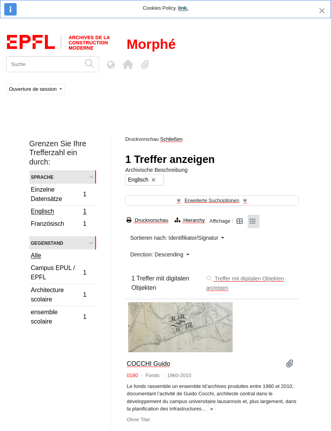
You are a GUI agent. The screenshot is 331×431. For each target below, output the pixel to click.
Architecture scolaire (59, 295)
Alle (36, 255)
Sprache (42, 176)
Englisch (59, 212)
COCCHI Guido (148, 363)
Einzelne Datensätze (59, 194)
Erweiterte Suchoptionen (212, 200)
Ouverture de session (33, 89)
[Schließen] (322, 10)
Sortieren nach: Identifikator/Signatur (175, 238)
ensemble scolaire (59, 317)
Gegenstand (47, 242)
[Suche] (43, 64)
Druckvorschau (147, 220)
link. (183, 8)
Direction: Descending (157, 254)
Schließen (171, 139)
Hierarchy (190, 220)
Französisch (59, 224)
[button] (127, 64)
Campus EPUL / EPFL (59, 272)
